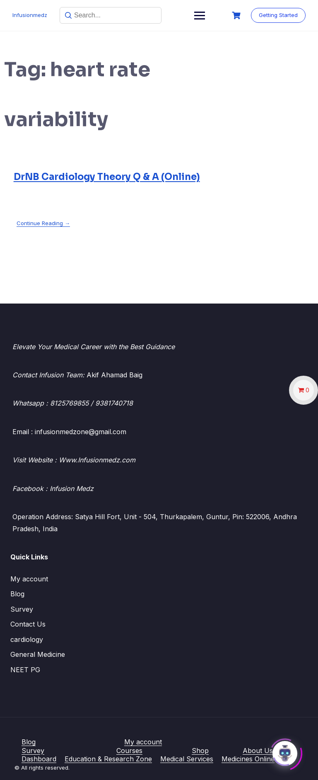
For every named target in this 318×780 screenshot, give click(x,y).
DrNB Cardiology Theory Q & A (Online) (107, 176)
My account (29, 579)
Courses (129, 750)
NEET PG (25, 670)
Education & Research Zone (108, 759)
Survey (21, 609)
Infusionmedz (29, 15)
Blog (17, 594)
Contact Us (28, 624)
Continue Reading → (43, 223)
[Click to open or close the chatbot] (284, 751)
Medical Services (186, 759)
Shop (200, 750)
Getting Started (278, 15)
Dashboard (39, 759)
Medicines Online (248, 759)
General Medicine (37, 654)
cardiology (26, 639)
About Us (258, 750)
